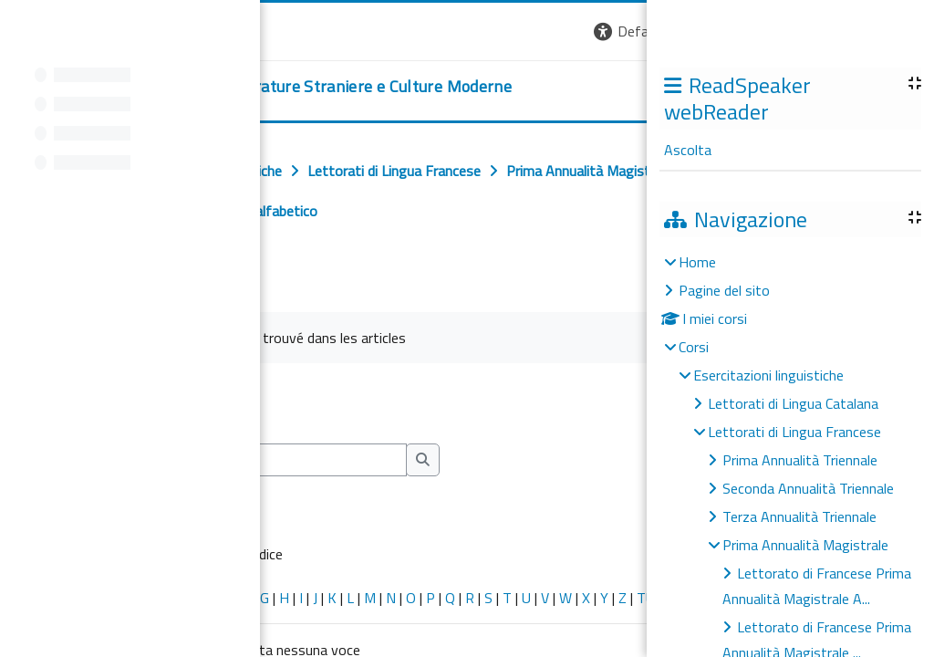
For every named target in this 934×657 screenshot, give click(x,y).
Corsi (694, 347)
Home (697, 262)
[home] (272, 87)
